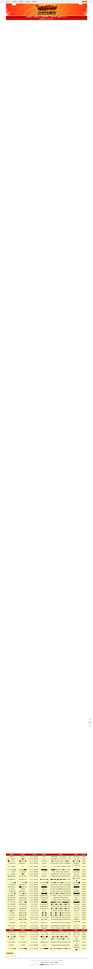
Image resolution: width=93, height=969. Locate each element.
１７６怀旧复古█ (23, 882)
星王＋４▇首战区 (23, 893)
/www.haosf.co (52, 964)
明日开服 (21, 1)
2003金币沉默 (12, 938)
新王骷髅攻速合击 (12, 879)
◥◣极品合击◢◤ (23, 912)
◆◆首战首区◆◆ (23, 919)
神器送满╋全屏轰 (12, 932)
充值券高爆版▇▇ (23, 948)
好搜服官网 (14, 956)
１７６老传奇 (12, 928)
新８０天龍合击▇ (12, 869)
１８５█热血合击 (11, 910)
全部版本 (34, 1)
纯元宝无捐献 (23, 871)
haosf (10, 956)
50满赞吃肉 (22, 889)
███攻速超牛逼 (22, 886)
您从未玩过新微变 (12, 942)
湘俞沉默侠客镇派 (23, 897)
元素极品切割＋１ (23, 863)
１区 (23, 866)
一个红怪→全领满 (23, 922)
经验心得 (47, 962)
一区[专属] (22, 945)
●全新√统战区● (22, 917)
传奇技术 (42, 962)
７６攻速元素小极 (12, 863)
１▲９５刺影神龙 (12, 866)
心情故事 (52, 962)
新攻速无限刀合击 (23, 879)
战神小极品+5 (23, 936)
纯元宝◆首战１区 (23, 895)
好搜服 (7, 956)
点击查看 (84, 856)
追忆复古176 (11, 919)
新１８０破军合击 (12, 902)
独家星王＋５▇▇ (23, 902)
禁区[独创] (11, 945)
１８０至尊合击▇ (12, 893)
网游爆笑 (56, 962)
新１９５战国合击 (12, 858)
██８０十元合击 (11, 861)
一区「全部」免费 (23, 906)
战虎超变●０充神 (11, 899)
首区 (23, 938)
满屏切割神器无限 (23, 932)
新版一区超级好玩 (23, 942)
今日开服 (14, 1)
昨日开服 (28, 1)
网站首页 (8, 1)
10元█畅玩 (22, 858)
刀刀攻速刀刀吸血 (23, 925)
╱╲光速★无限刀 (12, 922)
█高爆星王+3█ (22, 861)
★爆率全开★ (23, 910)
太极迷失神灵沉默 (12, 897)
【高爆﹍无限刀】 (12, 925)
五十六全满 (22, 928)
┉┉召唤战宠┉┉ (12, 856)
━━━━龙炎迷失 (12, 871)
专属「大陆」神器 (12, 906)
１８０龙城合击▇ (12, 948)
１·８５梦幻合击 (11, 912)
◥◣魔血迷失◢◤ (12, 876)
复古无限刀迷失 (22, 876)
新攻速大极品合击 (12, 886)
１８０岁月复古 (11, 889)
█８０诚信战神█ (11, 936)
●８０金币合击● (11, 917)
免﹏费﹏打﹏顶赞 (23, 934)
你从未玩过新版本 (12, 904)
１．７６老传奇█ (11, 882)
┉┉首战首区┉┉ (23, 856)
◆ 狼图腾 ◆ (11, 895)
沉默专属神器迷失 (23, 904)
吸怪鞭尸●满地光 (22, 899)
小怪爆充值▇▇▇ (23, 869)
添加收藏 (85, 1)
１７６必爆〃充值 (12, 934)
